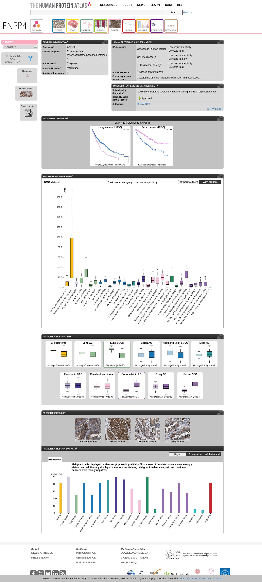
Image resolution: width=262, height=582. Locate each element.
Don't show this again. (211, 578)
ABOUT (127, 5)
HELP (180, 5)
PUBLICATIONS (86, 562)
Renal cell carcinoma (102, 386)
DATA (168, 5)
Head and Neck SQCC (175, 354)
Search (174, 12)
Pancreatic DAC (73, 386)
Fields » (187, 12)
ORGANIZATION (86, 557)
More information (189, 578)
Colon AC (146, 354)
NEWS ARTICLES (42, 552)
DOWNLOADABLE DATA (136, 552)
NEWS (141, 5)
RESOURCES (108, 5)
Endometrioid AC (131, 386)
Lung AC (87, 354)
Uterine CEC (190, 386)
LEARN (155, 5)
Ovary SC (161, 386)
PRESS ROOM (40, 557)
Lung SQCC (116, 354)
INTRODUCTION (86, 552)
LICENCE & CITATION (134, 557)
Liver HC (204, 354)
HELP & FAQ (129, 562)
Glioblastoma (59, 354)
